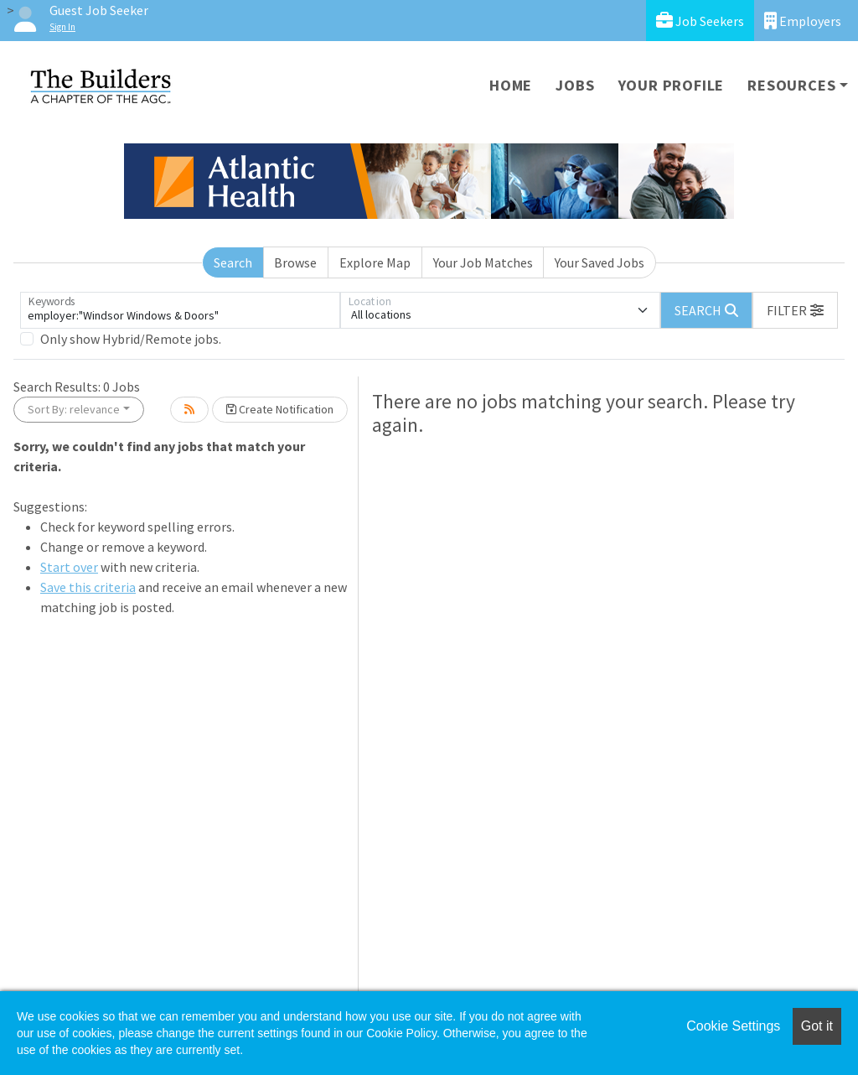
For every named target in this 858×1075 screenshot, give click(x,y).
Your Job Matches (483, 262)
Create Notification (279, 409)
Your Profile (671, 85)
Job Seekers (700, 20)
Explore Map (375, 262)
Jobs (575, 85)
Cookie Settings (733, 1026)
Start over (69, 566)
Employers (802, 20)
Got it (817, 1026)
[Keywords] (180, 310)
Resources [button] (791, 85)
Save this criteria (88, 587)
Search (233, 262)
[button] (795, 310)
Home (510, 85)
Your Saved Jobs (599, 262)
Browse (295, 262)
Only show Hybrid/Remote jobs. (130, 338)
